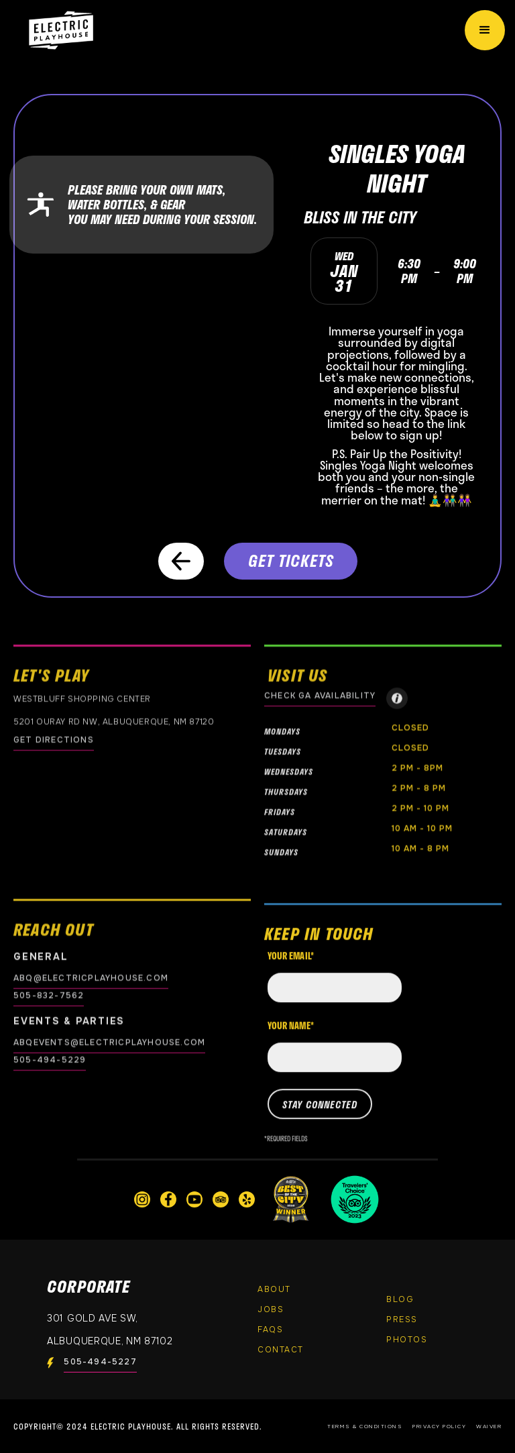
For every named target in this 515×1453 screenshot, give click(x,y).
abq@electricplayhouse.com (90, 978)
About (274, 1289)
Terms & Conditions (364, 1426)
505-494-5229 (49, 1060)
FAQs (270, 1329)
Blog (400, 1299)
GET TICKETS (291, 560)
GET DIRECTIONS (53, 740)
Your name (291, 1033)
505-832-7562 (48, 995)
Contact (281, 1349)
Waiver (489, 1426)
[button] (485, 30)
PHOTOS (406, 1339)
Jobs (271, 1309)
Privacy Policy (439, 1426)
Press (402, 1319)
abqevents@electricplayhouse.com (109, 1042)
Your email (291, 964)
